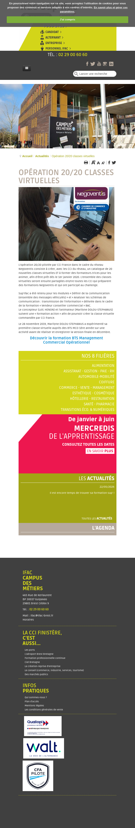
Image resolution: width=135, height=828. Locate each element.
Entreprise (53, 43)
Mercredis (94, 428)
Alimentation (103, 366)
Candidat (52, 32)
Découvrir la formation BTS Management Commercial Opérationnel (66, 340)
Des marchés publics (36, 674)
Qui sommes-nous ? (36, 697)
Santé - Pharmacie (99, 404)
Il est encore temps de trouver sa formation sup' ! (82, 493)
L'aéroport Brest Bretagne (39, 654)
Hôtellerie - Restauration (92, 399)
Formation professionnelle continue (45, 658)
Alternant (53, 37)
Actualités (42, 156)
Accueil (27, 156)
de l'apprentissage (81, 436)
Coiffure (106, 382)
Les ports (30, 650)
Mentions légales (34, 705)
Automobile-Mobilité (96, 377)
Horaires (28, 619)
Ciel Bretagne (32, 662)
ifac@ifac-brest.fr (42, 615)
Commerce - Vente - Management (86, 388)
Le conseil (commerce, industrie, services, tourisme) (54, 670)
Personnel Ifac (56, 48)
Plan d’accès (32, 701)
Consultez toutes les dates (88, 444)
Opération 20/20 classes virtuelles (66, 176)
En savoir (100, 451)
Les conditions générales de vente (44, 709)
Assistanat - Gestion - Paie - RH (89, 371)
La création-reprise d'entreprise (42, 666)
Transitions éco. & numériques (87, 410)
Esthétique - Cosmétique (93, 393)
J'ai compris (67, 19)
